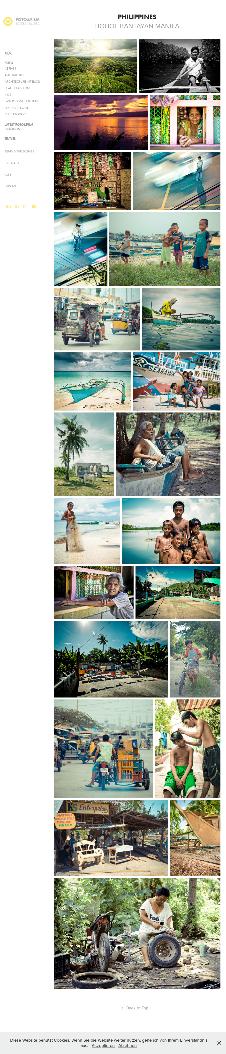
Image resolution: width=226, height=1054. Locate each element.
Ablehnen (127, 1045)
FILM (8, 53)
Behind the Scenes (19, 151)
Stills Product (16, 114)
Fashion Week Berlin (21, 101)
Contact (12, 163)
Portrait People (17, 108)
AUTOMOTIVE (14, 75)
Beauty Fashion (17, 88)
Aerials (10, 68)
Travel (10, 138)
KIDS (8, 95)
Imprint (10, 186)
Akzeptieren (103, 1045)
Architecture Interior (22, 81)
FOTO (9, 63)
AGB (8, 175)
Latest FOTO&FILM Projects (19, 127)
